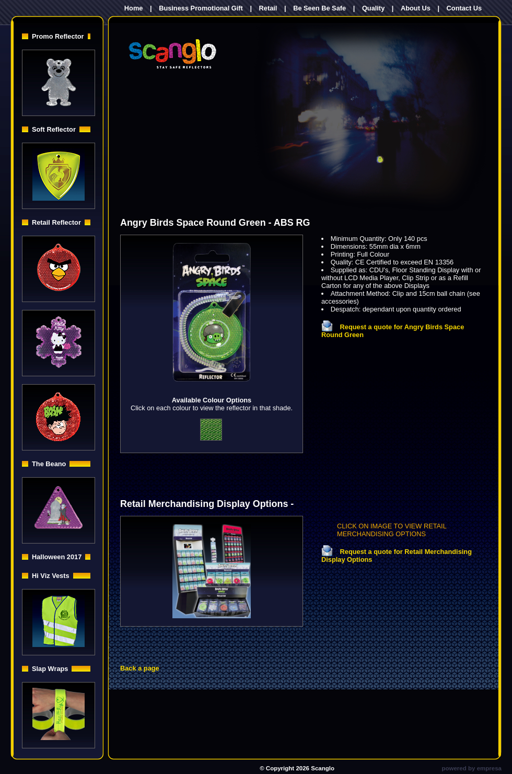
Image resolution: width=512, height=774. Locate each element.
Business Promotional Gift (201, 8)
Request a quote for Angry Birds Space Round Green (392, 331)
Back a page (139, 668)
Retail (268, 8)
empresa (489, 768)
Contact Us (464, 8)
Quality (373, 8)
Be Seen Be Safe (319, 8)
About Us (415, 8)
